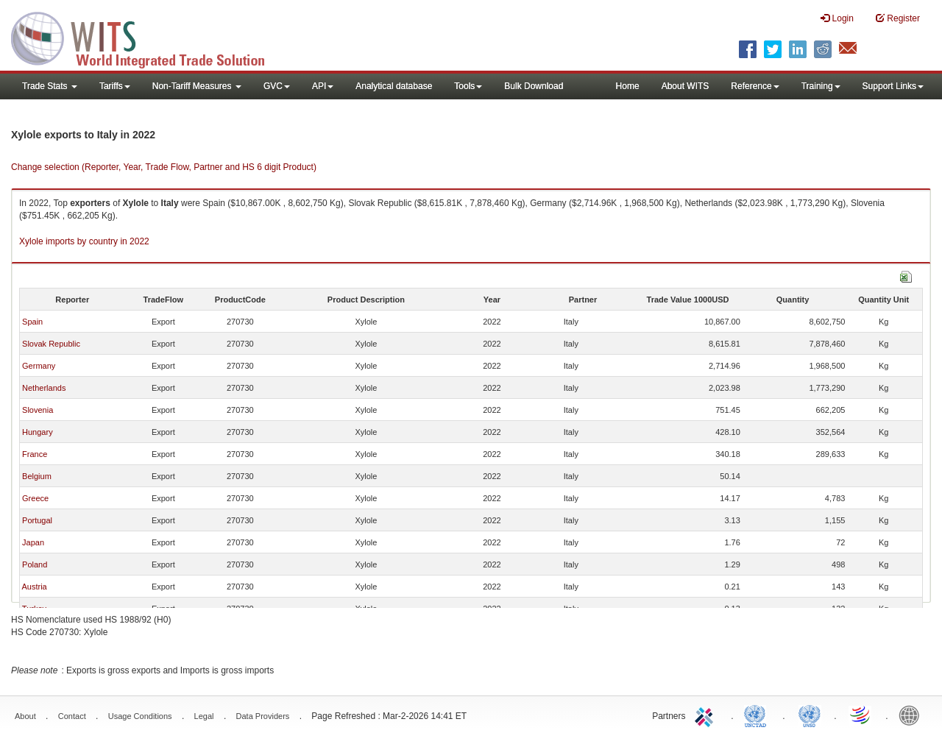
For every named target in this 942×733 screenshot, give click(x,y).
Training (820, 86)
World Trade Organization (861, 714)
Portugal (37, 520)
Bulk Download (533, 86)
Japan (33, 542)
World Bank (912, 714)
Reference (755, 86)
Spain (32, 321)
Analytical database (393, 86)
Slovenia (37, 410)
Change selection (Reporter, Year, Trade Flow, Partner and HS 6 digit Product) (163, 167)
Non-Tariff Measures (196, 86)
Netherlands (43, 387)
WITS (147, 37)
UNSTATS (809, 714)
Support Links (893, 86)
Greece (35, 498)
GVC (276, 86)
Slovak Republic (51, 343)
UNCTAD (758, 714)
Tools (468, 86)
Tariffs (114, 86)
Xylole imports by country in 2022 (84, 241)
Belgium (37, 476)
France (34, 454)
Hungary (37, 432)
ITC (706, 714)
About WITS (685, 86)
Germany (38, 365)
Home (628, 86)
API (322, 86)
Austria (33, 586)
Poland (34, 564)
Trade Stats (49, 86)
